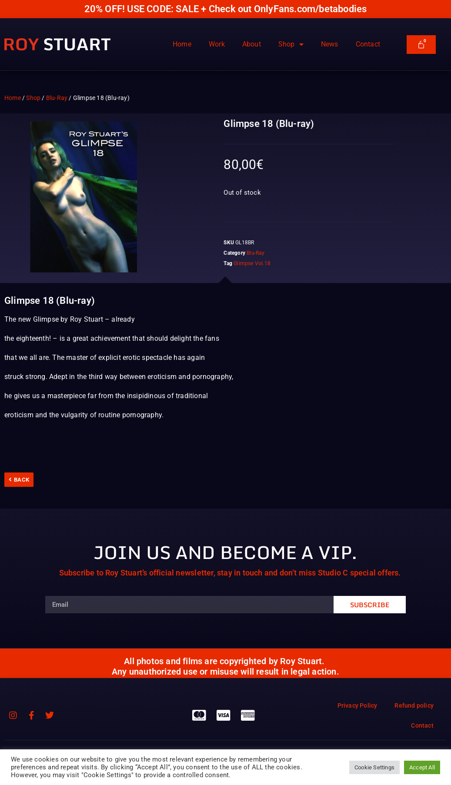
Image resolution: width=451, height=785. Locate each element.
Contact (368, 44)
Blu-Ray (56, 97)
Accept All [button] (422, 767)
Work (217, 44)
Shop (291, 44)
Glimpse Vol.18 (252, 263)
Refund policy (414, 705)
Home (182, 44)
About (251, 44)
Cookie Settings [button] (374, 767)
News (329, 44)
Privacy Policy (357, 705)
